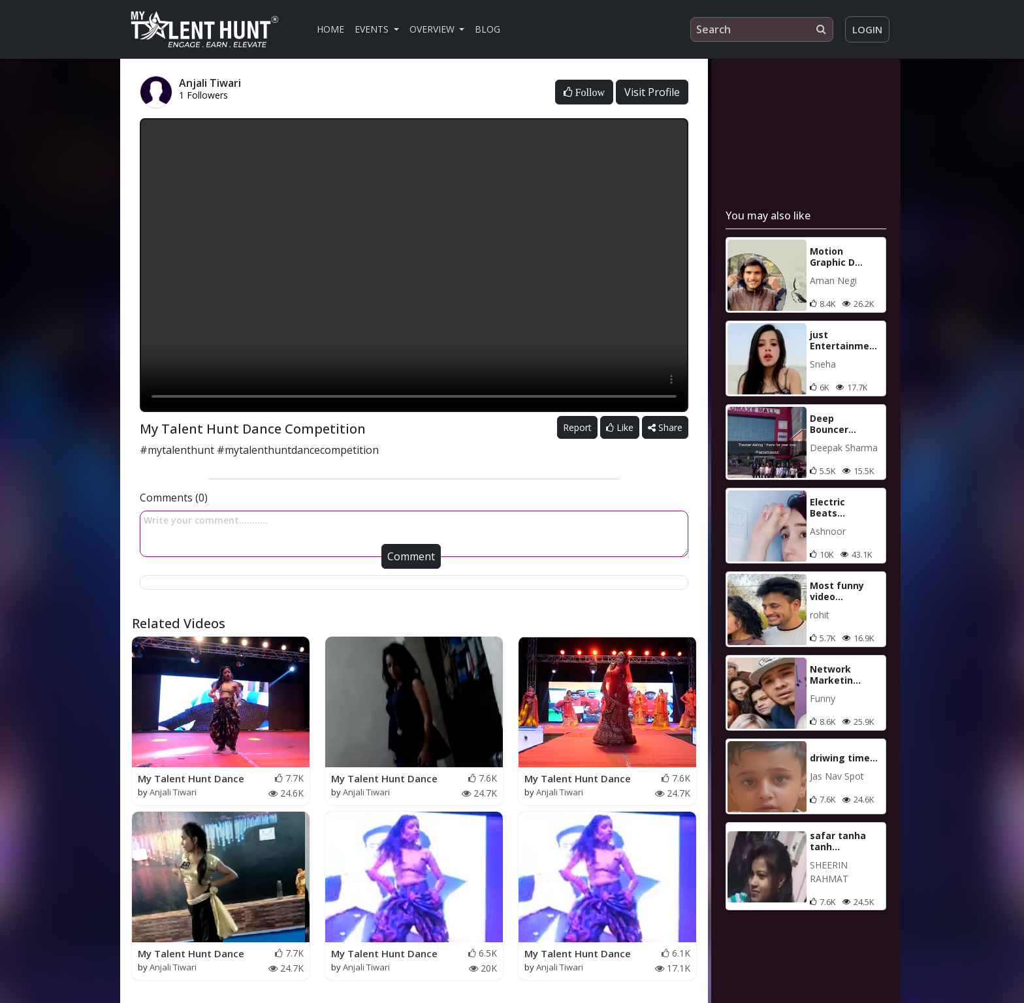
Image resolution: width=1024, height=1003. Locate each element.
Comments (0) (174, 497)
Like (619, 427)
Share (665, 427)
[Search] (761, 29)
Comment (411, 556)
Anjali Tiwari (173, 792)
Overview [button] (433, 29)
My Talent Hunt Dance (191, 778)
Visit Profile (652, 92)
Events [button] (373, 29)
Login (867, 29)
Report (577, 427)
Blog (487, 29)
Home (330, 29)
